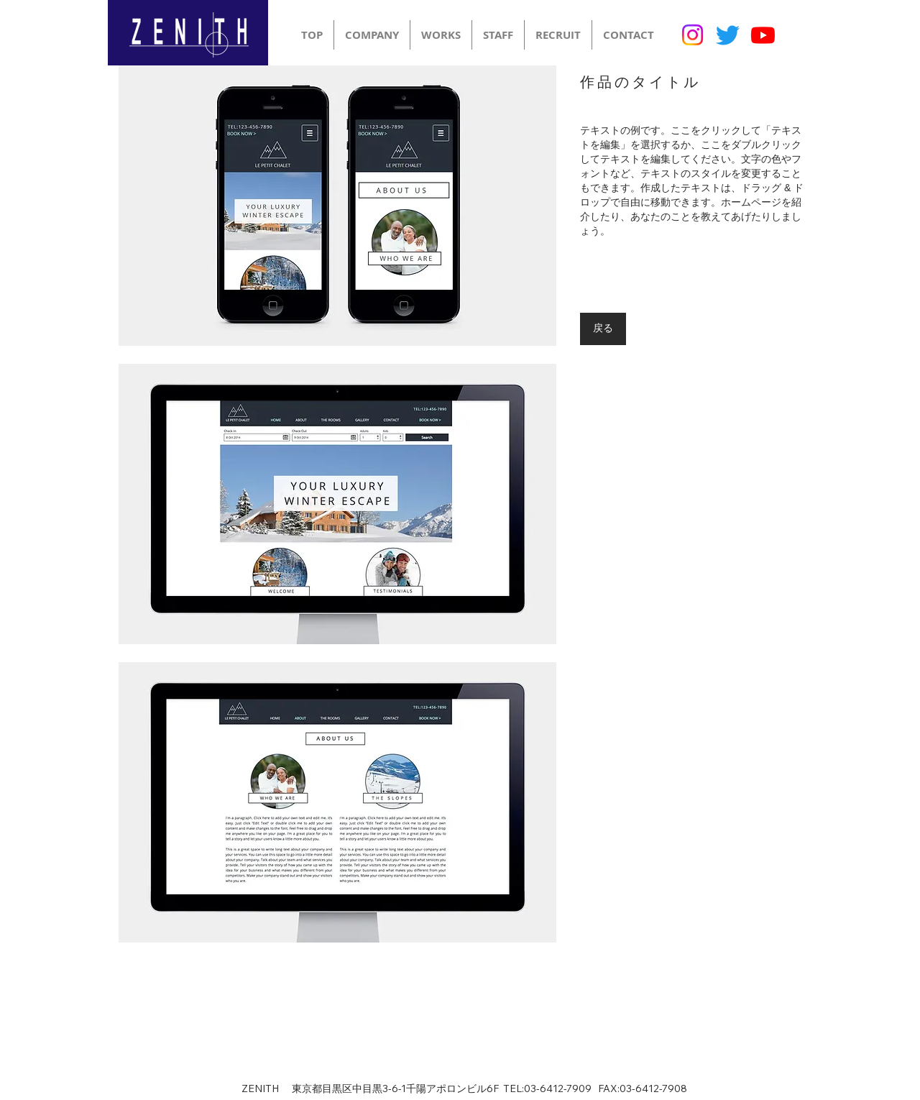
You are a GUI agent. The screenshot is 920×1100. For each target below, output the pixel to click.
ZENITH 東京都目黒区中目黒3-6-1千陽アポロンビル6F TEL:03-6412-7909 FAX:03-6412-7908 (464, 1088)
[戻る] (603, 329)
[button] (337, 205)
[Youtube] (763, 35)
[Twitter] (728, 35)
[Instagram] (692, 35)
